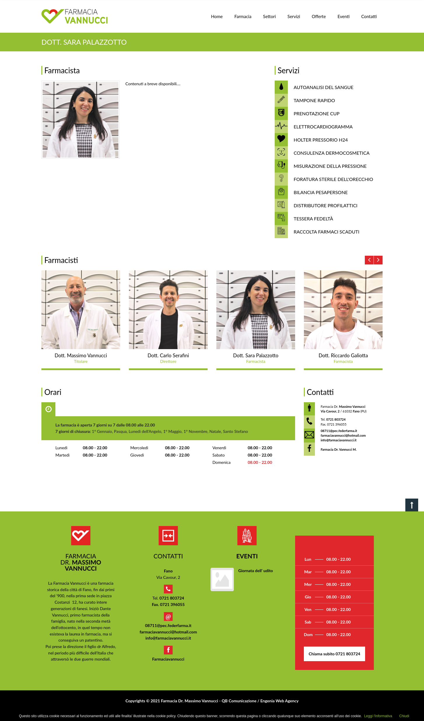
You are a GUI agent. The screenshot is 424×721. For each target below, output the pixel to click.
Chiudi (404, 716)
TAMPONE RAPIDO (314, 100)
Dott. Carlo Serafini (168, 355)
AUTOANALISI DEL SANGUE (323, 87)
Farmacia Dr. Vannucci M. (339, 449)
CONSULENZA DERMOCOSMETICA (331, 153)
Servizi (294, 16)
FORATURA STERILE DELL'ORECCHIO (333, 179)
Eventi (343, 16)
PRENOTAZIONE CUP (316, 113)
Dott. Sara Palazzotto (255, 355)
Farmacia (242, 16)
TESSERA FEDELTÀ (313, 218)
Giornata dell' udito (255, 570)
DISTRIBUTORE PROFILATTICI (326, 205)
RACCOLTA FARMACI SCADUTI (326, 231)
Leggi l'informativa (378, 716)
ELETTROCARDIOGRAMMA (323, 126)
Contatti (369, 16)
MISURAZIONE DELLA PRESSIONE (330, 166)
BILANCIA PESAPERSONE (321, 192)
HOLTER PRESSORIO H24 (321, 139)
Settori (269, 16)
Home (217, 16)
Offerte (319, 16)
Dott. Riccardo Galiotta (343, 355)
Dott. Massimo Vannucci (81, 355)
